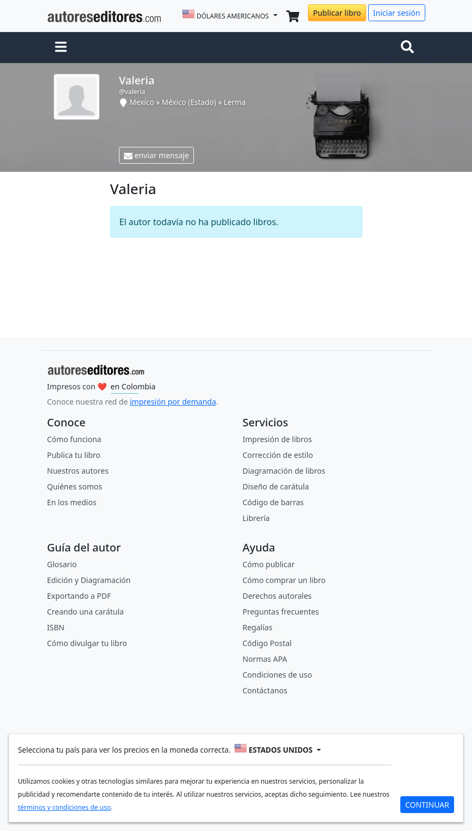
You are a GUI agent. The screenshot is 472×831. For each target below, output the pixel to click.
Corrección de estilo (278, 455)
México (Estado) (190, 102)
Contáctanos (265, 690)
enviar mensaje (156, 155)
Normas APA (265, 659)
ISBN (56, 627)
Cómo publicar (269, 564)
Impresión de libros (277, 439)
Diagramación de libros (284, 471)
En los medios (72, 502)
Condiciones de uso (277, 674)
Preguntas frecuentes (281, 611)
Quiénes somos (74, 486)
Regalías (258, 627)
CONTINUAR (427, 804)
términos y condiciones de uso (64, 807)
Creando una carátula (85, 611)
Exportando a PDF (79, 596)
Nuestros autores (78, 471)
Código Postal (267, 643)
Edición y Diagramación (89, 580)
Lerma (235, 102)
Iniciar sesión (396, 13)
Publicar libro (337, 13)
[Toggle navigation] (409, 47)
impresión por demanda (173, 401)
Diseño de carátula (276, 486)
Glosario (62, 564)
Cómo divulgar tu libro (87, 643)
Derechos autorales (277, 596)
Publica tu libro (73, 455)
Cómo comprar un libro (284, 580)
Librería (256, 518)
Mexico (141, 102)
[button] (60, 47)
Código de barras (273, 502)
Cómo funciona (74, 439)
